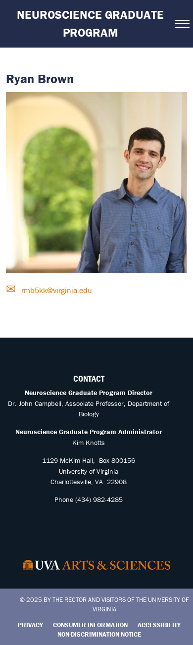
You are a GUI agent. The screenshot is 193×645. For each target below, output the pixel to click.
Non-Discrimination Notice (99, 634)
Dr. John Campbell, (35, 403)
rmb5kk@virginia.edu (55, 290)
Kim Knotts (88, 442)
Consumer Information (90, 625)
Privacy (30, 625)
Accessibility (159, 625)
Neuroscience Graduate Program (90, 23)
